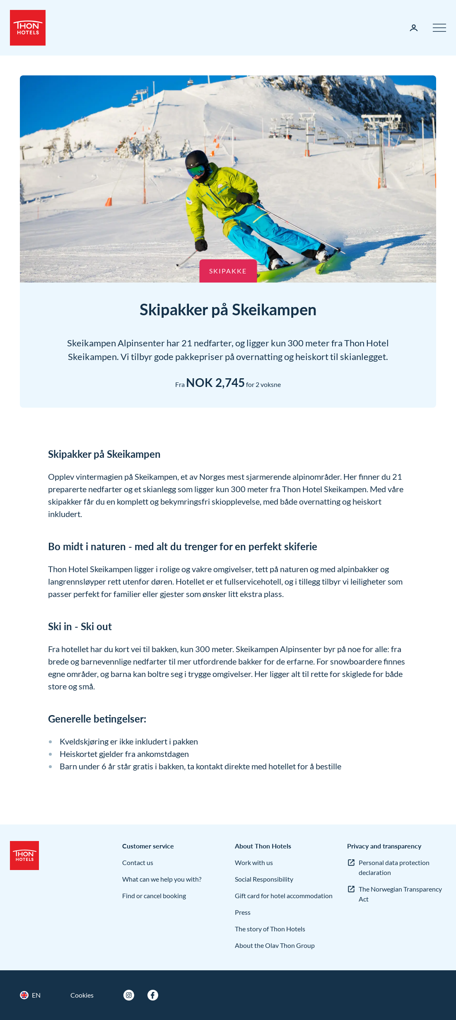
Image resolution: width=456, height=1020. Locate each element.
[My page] (414, 28)
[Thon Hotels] (28, 28)
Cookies (82, 995)
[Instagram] (128, 995)
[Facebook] (152, 995)
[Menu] (439, 27)
